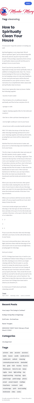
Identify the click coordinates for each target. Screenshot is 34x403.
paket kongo (7, 378)
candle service (24, 356)
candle (16, 356)
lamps (24, 369)
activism (5, 352)
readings (22, 382)
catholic (14, 359)
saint (20, 385)
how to (25, 365)
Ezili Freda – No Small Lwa (10, 319)
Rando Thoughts (7, 323)
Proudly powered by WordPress (10, 398)
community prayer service (11, 362)
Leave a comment (25, 295)
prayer (5, 382)
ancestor (17, 352)
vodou (17, 295)
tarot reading (22, 388)
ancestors (25, 352)
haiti (13, 365)
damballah (24, 362)
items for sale (16, 369)
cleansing (12, 295)
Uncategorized (7, 342)
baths (4, 356)
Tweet (4, 293)
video (13, 391)
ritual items (6, 385)
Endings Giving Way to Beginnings (12, 315)
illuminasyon (7, 369)
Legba (5, 372)
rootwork (15, 385)
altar (11, 352)
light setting (17, 372)
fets (4, 365)
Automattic (7, 400)
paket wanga (17, 378)
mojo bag (18, 375)
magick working (8, 375)
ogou (24, 375)
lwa (24, 372)
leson (10, 372)
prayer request (13, 382)
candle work (7, 359)
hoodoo (19, 365)
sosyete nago (7, 388)
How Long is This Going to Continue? (13, 310)
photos (24, 378)
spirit (14, 388)
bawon (10, 356)
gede (8, 365)
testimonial (6, 391)
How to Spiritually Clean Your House (12, 34)
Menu (28, 3)
